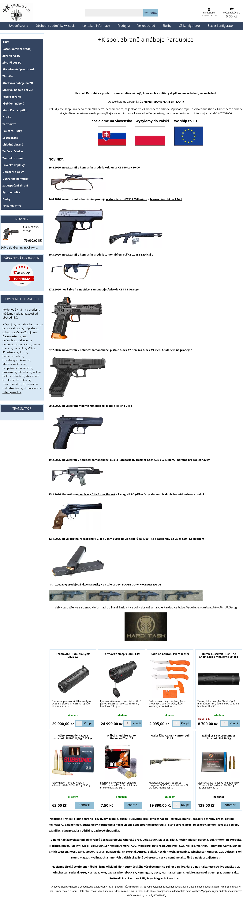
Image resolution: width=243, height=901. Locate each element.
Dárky (6, 199)
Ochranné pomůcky (15, 178)
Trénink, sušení (12, 158)
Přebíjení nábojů (13, 103)
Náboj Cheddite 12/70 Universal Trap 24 (121, 737)
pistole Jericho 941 (118, 406)
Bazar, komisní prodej (16, 49)
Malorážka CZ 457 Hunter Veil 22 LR (170, 737)
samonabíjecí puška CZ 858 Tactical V (129, 254)
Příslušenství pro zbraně (18, 69)
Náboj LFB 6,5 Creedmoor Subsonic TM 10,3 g (218, 737)
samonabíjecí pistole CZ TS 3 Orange (115, 289)
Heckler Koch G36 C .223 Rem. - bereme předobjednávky (173, 460)
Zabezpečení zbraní (15, 185)
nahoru (237, 895)
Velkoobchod (146, 26)
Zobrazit (84, 805)
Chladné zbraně (12, 144)
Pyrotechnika (11, 192)
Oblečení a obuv (13, 172)
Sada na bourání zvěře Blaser (170, 654)
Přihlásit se (209, 12)
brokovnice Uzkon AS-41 (166, 199)
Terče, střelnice (12, 151)
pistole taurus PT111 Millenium (126, 199)
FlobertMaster (11, 206)
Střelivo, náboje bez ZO (17, 90)
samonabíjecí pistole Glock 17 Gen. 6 (116, 350)
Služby (167, 26)
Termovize (9, 124)
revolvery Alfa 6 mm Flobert (96, 494)
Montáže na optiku (14, 110)
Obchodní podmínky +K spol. (55, 26)
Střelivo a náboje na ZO (17, 83)
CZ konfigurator (189, 26)
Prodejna (124, 26)
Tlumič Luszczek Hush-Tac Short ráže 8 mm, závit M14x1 (218, 655)
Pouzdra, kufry (12, 131)
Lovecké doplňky (13, 165)
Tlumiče (7, 76)
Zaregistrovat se (208, 15)
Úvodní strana (18, 26)
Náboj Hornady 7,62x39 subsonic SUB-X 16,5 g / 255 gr (73, 737)
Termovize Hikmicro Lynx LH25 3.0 (73, 655)
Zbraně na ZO (11, 55)
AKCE (5, 42)
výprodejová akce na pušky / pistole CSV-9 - (112, 584)
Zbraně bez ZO (11, 62)
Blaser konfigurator (221, 26)
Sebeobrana (10, 137)
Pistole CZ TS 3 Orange (31, 229)
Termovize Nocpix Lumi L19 (121, 654)
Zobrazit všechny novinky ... (19, 247)
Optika (7, 117)
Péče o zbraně (11, 96)
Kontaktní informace (96, 26)
